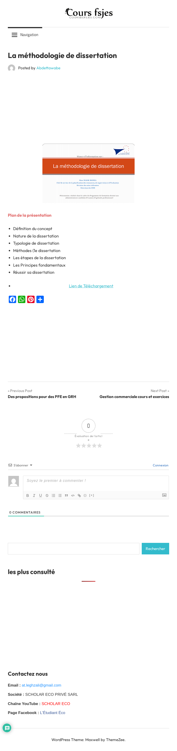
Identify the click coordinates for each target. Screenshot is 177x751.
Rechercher (155, 548)
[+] (91, 495)
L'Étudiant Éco (52, 713)
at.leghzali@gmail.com (41, 685)
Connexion (160, 465)
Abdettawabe (48, 67)
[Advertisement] (88, 109)
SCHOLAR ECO (55, 704)
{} (85, 495)
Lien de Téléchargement (91, 286)
